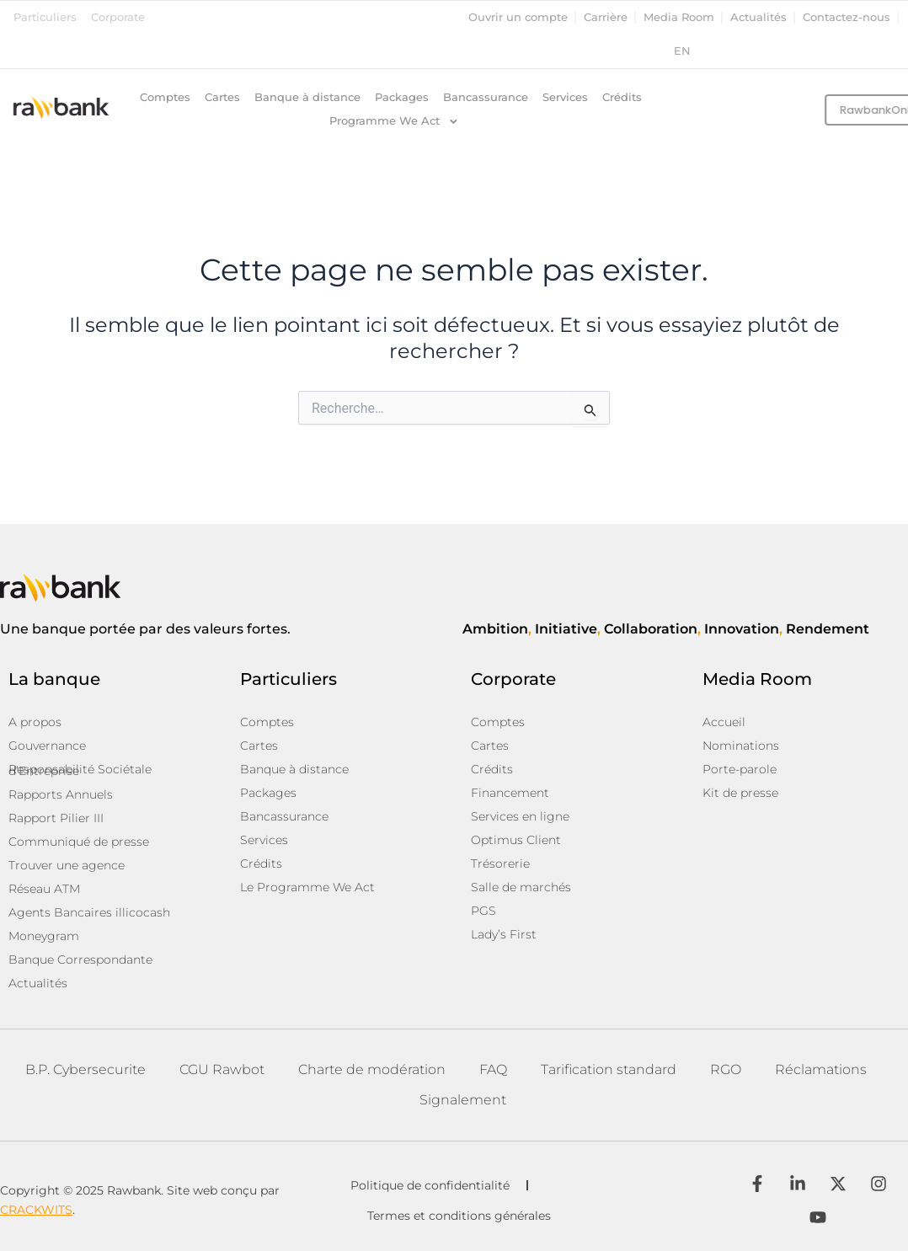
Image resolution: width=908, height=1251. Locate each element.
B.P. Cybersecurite (85, 1069)
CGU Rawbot (221, 1069)
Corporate (118, 17)
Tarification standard (608, 1069)
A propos (34, 722)
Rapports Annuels (60, 794)
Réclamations (821, 1069)
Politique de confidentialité (430, 1185)
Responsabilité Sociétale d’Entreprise (80, 770)
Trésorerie (500, 863)
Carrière (606, 17)
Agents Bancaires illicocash (89, 912)
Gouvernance (47, 745)
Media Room (679, 17)
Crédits (622, 97)
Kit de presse (740, 792)
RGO (725, 1069)
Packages (402, 97)
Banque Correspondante (80, 959)
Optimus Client (516, 839)
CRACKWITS (36, 1209)
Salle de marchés (521, 887)
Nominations (740, 745)
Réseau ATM (44, 888)
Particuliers (45, 17)
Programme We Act (394, 121)
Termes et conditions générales (459, 1215)
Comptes (165, 97)
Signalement (462, 1100)
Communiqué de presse (78, 841)
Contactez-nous (846, 17)
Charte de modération (372, 1069)
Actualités (758, 17)
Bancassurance (485, 97)
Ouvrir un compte (518, 17)
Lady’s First (504, 934)
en (682, 51)
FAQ (493, 1069)
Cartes (222, 97)
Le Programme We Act (307, 887)
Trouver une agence (66, 865)
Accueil (723, 722)
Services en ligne (520, 816)
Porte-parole (739, 769)
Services (565, 97)
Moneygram (43, 936)
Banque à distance (307, 97)
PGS (483, 910)
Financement (510, 792)
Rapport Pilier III (56, 818)
